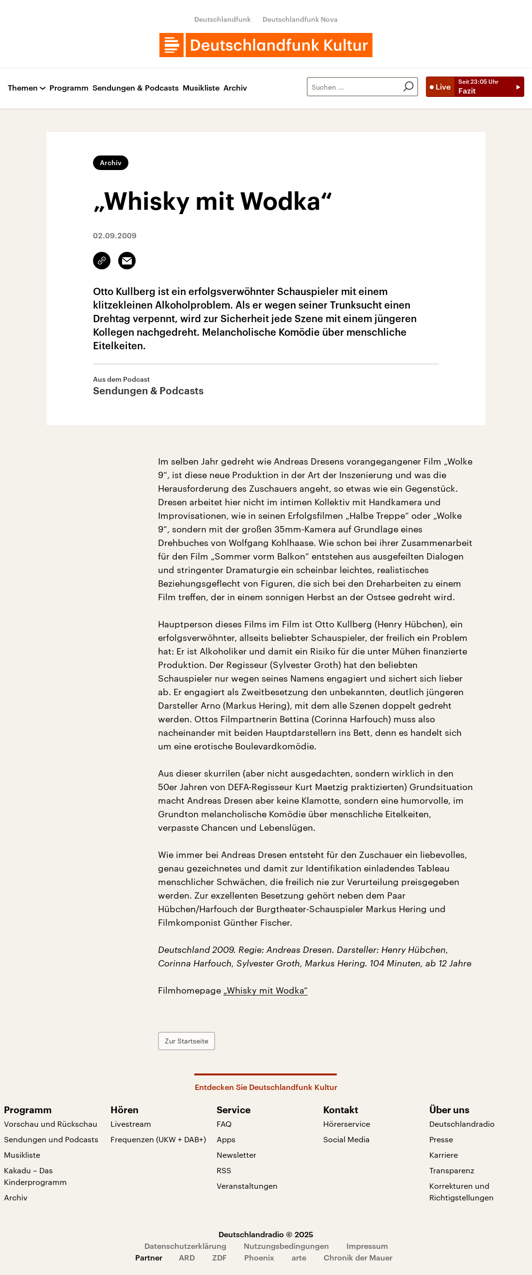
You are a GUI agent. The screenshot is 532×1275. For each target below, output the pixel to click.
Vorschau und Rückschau (50, 1123)
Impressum (367, 1245)
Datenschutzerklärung (185, 1245)
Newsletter (236, 1154)
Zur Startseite (186, 1041)
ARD (187, 1257)
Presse (441, 1139)
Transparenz (451, 1170)
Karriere (443, 1154)
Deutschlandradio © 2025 (266, 1234)
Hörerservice (346, 1123)
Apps (226, 1139)
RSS (224, 1170)
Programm (69, 88)
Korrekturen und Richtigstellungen (461, 1191)
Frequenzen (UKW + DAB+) (158, 1139)
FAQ (224, 1123)
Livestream (130, 1123)
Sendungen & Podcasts (136, 88)
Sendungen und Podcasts (51, 1139)
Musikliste (201, 88)
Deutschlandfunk (222, 19)
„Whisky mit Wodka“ (265, 990)
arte (299, 1257)
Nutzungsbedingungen (286, 1245)
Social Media (346, 1139)
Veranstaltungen (247, 1185)
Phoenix (259, 1257)
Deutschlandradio (462, 1123)
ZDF (219, 1257)
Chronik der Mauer (358, 1257)
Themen (23, 88)
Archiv (235, 88)
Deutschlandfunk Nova (300, 19)
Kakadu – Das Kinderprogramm (35, 1176)
